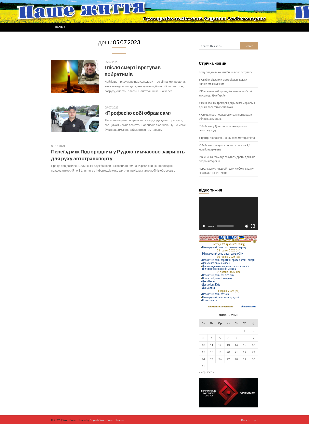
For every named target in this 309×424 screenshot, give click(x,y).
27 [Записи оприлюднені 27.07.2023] (228, 359)
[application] (228, 213)
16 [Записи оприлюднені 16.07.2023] (253, 345)
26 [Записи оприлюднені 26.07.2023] (220, 359)
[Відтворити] (204, 226)
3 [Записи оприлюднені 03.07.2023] (203, 338)
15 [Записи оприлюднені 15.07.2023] (244, 345)
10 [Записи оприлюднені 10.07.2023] (203, 345)
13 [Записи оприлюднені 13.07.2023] (228, 345)
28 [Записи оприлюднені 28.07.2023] (236, 359)
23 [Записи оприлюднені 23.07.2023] (253, 352)
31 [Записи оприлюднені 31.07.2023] (203, 366)
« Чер (202, 372)
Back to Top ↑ (249, 420)
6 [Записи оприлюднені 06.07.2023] (228, 338)
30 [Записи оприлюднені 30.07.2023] (253, 359)
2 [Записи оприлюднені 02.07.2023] (253, 330)
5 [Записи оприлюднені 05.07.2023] (220, 338)
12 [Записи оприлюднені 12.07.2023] (220, 345)
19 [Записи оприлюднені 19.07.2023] (220, 352)
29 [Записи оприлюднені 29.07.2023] (244, 359)
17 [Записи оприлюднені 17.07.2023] (203, 352)
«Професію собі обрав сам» (138, 113)
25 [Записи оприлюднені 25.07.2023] (211, 359)
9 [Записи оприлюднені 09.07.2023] (253, 338)
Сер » (210, 372)
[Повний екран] (253, 226)
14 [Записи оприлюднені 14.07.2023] (236, 345)
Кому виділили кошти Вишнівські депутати (225, 72)
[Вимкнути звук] (247, 226)
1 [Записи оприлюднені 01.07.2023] (244, 330)
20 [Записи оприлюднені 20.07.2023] (228, 352)
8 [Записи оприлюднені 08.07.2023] (244, 338)
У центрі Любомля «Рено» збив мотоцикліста (227, 137)
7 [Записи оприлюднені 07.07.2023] (236, 338)
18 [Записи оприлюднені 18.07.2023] (211, 352)
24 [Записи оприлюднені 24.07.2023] (203, 359)
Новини (60, 27)
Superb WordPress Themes (107, 420)
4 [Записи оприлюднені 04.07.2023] (211, 338)
